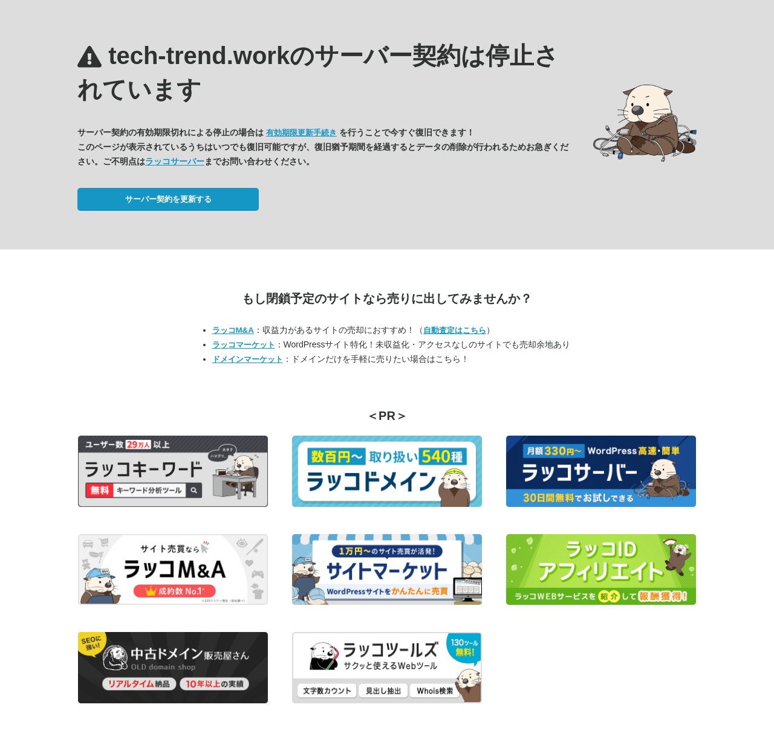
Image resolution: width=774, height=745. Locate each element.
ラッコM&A (233, 330)
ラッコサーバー (174, 161)
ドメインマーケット (247, 359)
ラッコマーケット (243, 344)
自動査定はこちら (454, 330)
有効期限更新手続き (301, 132)
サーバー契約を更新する (168, 199)
